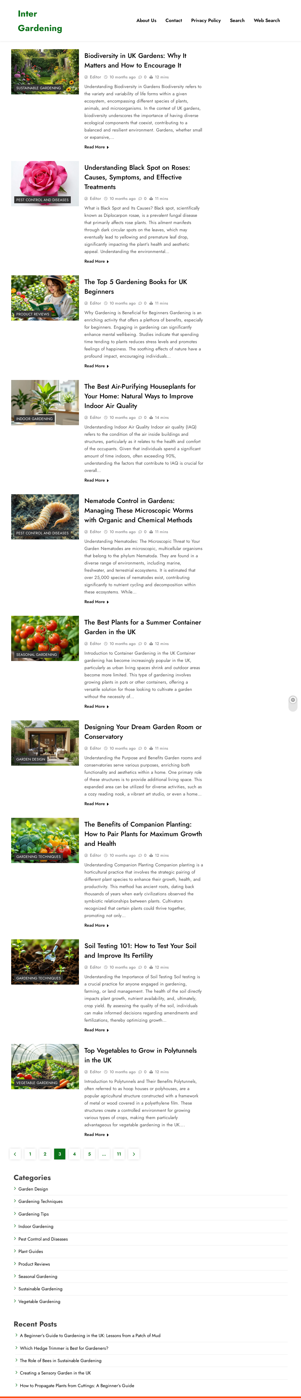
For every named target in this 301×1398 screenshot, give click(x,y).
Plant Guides (30, 1251)
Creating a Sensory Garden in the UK (55, 1373)
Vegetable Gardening (36, 1083)
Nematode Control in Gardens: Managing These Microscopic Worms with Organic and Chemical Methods (138, 510)
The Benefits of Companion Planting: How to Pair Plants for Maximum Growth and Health (143, 833)
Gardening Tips (33, 1214)
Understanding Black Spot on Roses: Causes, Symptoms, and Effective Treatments (137, 177)
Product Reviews (32, 314)
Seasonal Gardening (36, 654)
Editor (95, 77)
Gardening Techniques (38, 856)
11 (119, 1154)
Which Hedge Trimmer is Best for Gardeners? (64, 1348)
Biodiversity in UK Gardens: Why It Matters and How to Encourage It (135, 60)
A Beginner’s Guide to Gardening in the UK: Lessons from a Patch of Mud (90, 1335)
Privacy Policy (206, 20)
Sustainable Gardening (38, 88)
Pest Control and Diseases (42, 200)
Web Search (267, 20)
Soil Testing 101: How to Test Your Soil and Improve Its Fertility (140, 950)
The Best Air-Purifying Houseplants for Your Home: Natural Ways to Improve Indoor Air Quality (140, 395)
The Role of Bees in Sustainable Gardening (61, 1360)
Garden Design (30, 759)
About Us (146, 20)
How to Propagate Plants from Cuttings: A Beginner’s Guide (77, 1385)
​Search (237, 20)
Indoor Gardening (34, 419)
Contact (173, 20)
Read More (96, 147)
